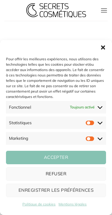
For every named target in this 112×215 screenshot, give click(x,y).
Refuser (56, 173)
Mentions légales (73, 204)
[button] (103, 47)
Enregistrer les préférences (56, 190)
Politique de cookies (39, 204)
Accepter (56, 157)
